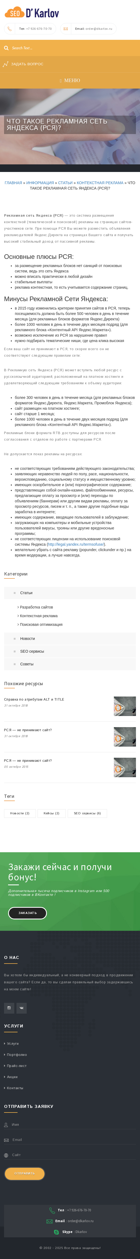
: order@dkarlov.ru (86, 28)
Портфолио (17, 1055)
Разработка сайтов (35, 607)
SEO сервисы (32, 651)
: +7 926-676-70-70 (28, 28)
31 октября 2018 (16, 706)
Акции (12, 1077)
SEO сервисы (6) (87, 813)
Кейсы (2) (52, 813)
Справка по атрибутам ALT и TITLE (34, 699)
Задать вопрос (23, 64)
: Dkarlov (70, 1232)
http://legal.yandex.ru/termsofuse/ (76, 544)
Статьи (65, 183)
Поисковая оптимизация (40, 624)
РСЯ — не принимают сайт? (28, 730)
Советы (26, 664)
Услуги (13, 1043)
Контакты (15, 1088)
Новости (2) (20, 813)
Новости (27, 638)
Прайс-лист (17, 1066)
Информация (40, 183)
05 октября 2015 (16, 767)
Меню (70, 80)
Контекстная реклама (100, 183)
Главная (13, 183)
